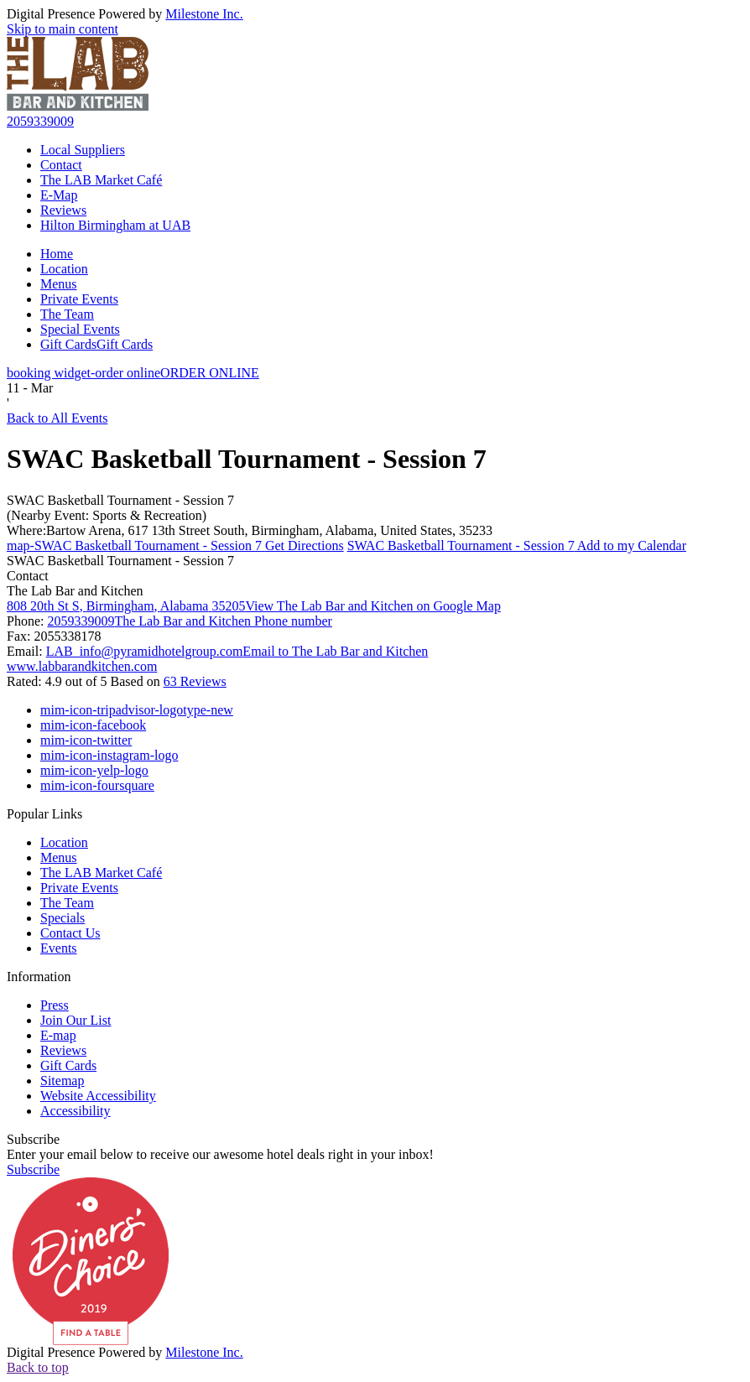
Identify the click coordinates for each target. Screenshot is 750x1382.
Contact (61, 165)
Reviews (63, 210)
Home (56, 254)
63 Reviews (195, 681)
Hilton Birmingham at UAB (115, 225)
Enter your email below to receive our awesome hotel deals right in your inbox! (220, 1154)
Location (64, 269)
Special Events (80, 329)
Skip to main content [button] (62, 29)
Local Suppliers (82, 150)
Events (58, 948)
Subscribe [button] (33, 1169)
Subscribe (33, 1139)
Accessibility (75, 1111)
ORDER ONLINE (133, 373)
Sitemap (62, 1080)
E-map (58, 1035)
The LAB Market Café (101, 180)
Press (54, 1005)
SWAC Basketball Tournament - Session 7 (120, 500)
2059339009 (40, 121)
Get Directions (175, 545)
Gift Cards (96, 344)
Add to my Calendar (516, 545)
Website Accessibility (98, 1095)
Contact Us (70, 933)
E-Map (58, 195)
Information (38, 976)
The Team (67, 314)
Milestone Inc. (203, 14)
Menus (58, 284)
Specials (62, 918)
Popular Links (44, 814)
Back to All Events (57, 418)
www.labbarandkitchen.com (82, 666)
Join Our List (75, 1020)
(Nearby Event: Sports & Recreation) (106, 515)
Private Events (79, 299)
